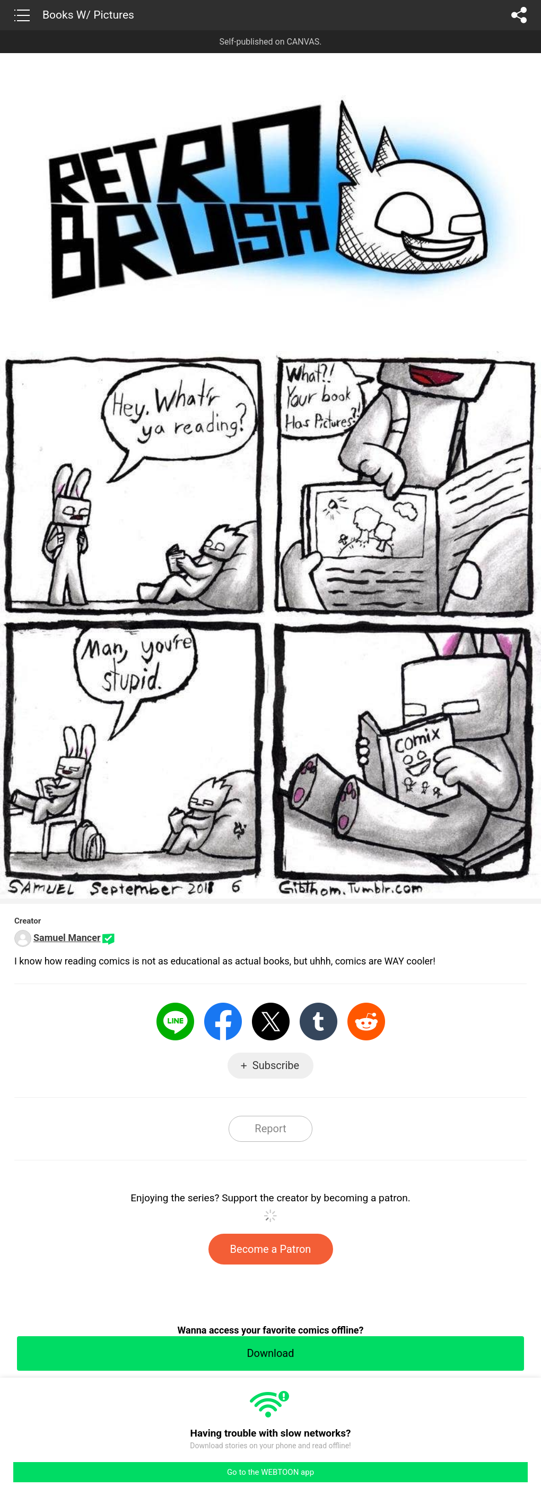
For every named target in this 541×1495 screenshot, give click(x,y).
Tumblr (318, 1021)
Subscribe (275, 1065)
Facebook (223, 1021)
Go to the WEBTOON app (270, 1472)
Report (270, 1128)
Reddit (366, 1021)
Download (270, 1353)
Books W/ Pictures (88, 14)
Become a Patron (270, 1249)
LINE (175, 1021)
